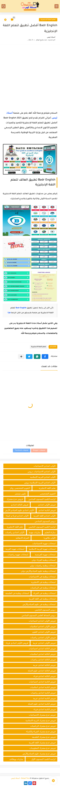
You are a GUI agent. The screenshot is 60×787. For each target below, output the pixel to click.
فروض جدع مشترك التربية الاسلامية (41, 720)
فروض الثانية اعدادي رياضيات (43, 693)
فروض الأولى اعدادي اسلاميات (43, 626)
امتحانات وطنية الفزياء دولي (44, 560)
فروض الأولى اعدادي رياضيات (43, 637)
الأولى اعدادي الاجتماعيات (45, 466)
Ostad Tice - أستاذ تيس (20, 778)
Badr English (21, 308)
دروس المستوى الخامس (45, 610)
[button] (45, 356)
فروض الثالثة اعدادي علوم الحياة (42, 670)
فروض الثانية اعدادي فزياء (45, 709)
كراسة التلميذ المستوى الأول (43, 759)
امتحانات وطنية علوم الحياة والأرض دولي (38, 571)
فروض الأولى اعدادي (47, 505)
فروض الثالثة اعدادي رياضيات (43, 659)
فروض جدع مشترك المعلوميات (42, 748)
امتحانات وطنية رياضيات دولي (43, 565)
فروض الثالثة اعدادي (19, 505)
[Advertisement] (30, 77)
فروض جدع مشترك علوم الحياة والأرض (39, 753)
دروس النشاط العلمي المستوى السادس (39, 615)
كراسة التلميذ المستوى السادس (42, 499)
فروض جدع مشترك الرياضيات (43, 726)
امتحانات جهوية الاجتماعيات (44, 543)
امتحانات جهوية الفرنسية (45, 554)
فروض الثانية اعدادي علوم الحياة (42, 704)
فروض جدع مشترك (15, 499)
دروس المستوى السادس (45, 521)
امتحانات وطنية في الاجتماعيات (42, 576)
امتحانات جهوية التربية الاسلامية (42, 549)
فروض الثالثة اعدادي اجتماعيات (42, 648)
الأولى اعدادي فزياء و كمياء (17, 516)
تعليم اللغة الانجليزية (47, 488)
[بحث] (3, 6)
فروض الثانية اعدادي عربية (44, 698)
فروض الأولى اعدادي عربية (44, 643)
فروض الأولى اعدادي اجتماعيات (42, 621)
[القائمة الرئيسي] (56, 6)
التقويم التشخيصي (48, 493)
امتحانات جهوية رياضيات (18, 554)
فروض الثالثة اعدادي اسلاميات (43, 654)
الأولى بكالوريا (50, 538)
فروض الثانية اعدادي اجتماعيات (42, 682)
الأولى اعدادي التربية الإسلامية (43, 477)
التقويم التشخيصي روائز (20, 488)
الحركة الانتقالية (22, 538)
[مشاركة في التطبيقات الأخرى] (21, 356)
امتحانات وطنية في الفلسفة (17, 593)
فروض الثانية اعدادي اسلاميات (43, 687)
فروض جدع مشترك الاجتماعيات (42, 715)
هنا (9, 313)
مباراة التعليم (50, 532)
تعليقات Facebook (21, 450)
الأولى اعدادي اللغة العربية (44, 516)
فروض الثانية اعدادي (47, 510)
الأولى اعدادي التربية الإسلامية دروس (40, 482)
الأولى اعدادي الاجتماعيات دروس (42, 471)
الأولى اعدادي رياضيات (14, 532)
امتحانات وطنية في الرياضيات (43, 588)
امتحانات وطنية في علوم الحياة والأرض (39, 604)
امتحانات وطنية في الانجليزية (43, 582)
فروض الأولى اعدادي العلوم (44, 632)
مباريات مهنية (34, 532)
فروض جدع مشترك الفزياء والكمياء (41, 731)
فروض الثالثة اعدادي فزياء (44, 676)
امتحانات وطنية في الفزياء (44, 593)
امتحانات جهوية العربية (15, 549)
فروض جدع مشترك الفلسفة (44, 737)
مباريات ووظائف (16, 759)
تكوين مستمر (20, 493)
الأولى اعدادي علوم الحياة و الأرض (19, 510)
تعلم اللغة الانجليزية (48, 20)
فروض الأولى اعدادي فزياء (17, 643)
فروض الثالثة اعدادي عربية (44, 665)
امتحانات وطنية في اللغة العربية (42, 599)
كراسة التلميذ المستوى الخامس (42, 527)
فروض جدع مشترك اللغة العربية (42, 742)
